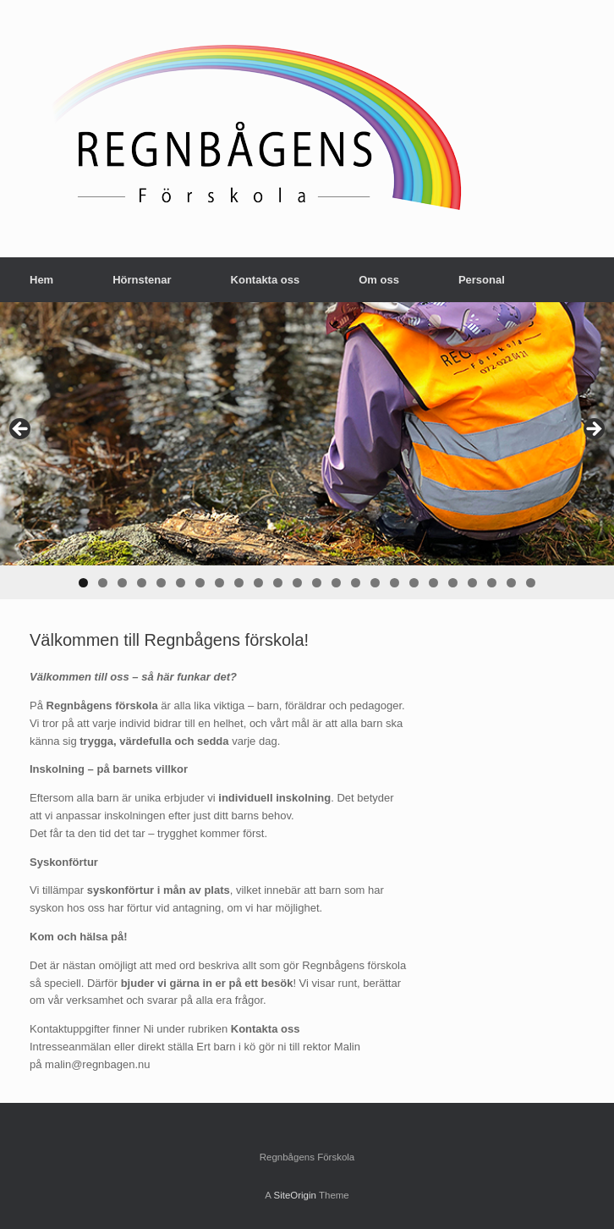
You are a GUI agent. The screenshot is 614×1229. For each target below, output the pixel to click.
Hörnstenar (141, 279)
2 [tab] (102, 582)
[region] (307, 450)
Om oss (379, 279)
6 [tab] (180, 582)
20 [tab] (453, 582)
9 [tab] (239, 582)
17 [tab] (394, 582)
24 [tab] (530, 582)
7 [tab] (200, 582)
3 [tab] (122, 582)
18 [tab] (414, 582)
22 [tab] (491, 582)
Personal (481, 279)
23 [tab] (511, 582)
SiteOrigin (294, 1195)
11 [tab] (277, 582)
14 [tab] (336, 582)
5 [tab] (161, 582)
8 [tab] (219, 582)
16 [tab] (375, 582)
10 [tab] (258, 582)
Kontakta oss (265, 279)
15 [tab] (355, 582)
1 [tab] (83, 582)
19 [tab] (433, 582)
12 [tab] (297, 582)
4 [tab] (141, 582)
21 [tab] (472, 582)
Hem (41, 279)
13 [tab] (316, 582)
